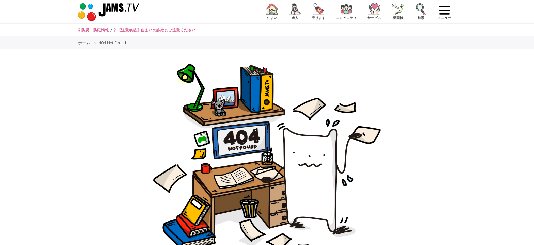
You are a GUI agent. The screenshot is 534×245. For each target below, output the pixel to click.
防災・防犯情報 (93, 30)
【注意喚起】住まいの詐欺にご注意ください (155, 30)
